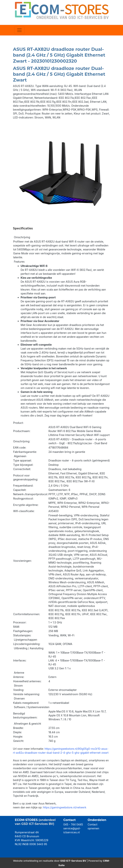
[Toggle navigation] (19, 30)
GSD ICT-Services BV (73, 860)
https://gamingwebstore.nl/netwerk (64, 807)
